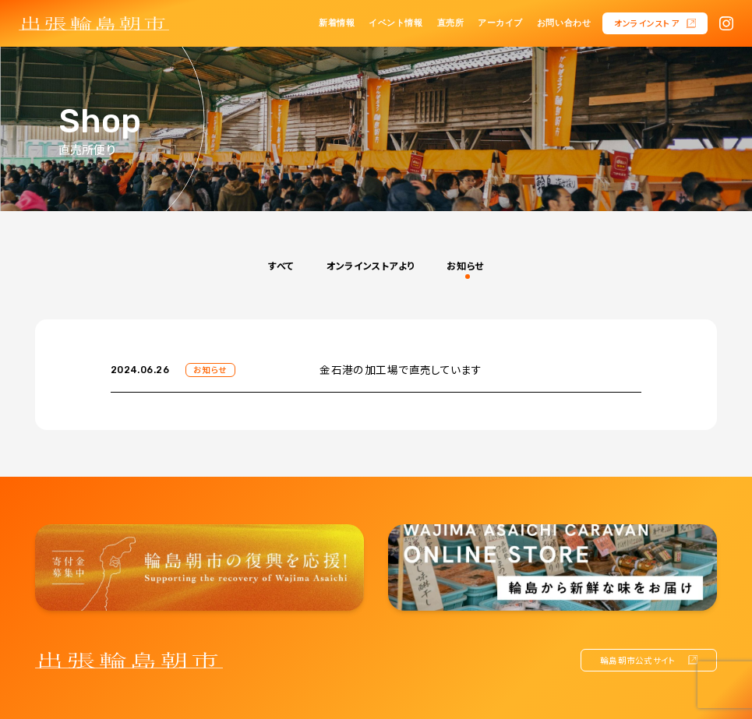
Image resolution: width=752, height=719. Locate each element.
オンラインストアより (370, 265)
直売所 (450, 23)
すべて (281, 265)
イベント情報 (395, 23)
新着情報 (337, 23)
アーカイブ (500, 23)
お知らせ (465, 265)
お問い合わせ (564, 23)
